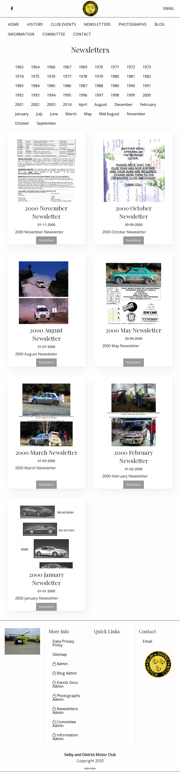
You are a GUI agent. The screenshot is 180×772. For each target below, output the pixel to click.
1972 (131, 67)
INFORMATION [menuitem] (21, 34)
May (88, 113)
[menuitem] (157, 641)
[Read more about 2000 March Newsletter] (46, 428)
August (100, 104)
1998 (115, 95)
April (83, 104)
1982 (146, 76)
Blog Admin (64, 673)
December (124, 104)
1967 (67, 67)
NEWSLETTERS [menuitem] (97, 24)
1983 (19, 85)
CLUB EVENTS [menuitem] (63, 24)
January (22, 113)
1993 (35, 95)
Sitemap (59, 654)
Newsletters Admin (65, 710)
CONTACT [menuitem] (82, 34)
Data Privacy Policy (63, 643)
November (136, 113)
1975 (35, 76)
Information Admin (65, 736)
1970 (99, 67)
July (39, 113)
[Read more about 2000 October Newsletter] (133, 188)
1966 (51, 67)
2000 (146, 95)
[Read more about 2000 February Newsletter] (133, 432)
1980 (115, 76)
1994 (51, 95)
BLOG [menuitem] (159, 24)
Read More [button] (46, 240)
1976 (51, 76)
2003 (51, 104)
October (22, 123)
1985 (51, 85)
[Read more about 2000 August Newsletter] (46, 310)
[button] (12, 8)
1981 (131, 76)
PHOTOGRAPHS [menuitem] (132, 24)
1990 (131, 85)
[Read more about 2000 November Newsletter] (46, 188)
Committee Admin (64, 723)
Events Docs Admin (65, 684)
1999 (131, 95)
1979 (99, 76)
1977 (67, 76)
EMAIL (168, 8)
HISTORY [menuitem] (35, 24)
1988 (99, 85)
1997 (99, 95)
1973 (146, 67)
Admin (60, 663)
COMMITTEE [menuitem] (53, 34)
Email (147, 641)
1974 (19, 76)
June (54, 113)
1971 (115, 67)
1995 (67, 95)
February (148, 104)
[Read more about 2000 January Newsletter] (46, 554)
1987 (83, 85)
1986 (67, 85)
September (46, 123)
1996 (83, 95)
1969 (83, 67)
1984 (35, 85)
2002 (35, 104)
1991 (146, 85)
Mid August (109, 113)
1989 (115, 85)
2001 (19, 104)
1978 (83, 76)
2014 (67, 104)
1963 (19, 67)
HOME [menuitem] (13, 24)
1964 (35, 67)
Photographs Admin (66, 697)
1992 (19, 95)
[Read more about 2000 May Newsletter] (133, 306)
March (71, 113)
